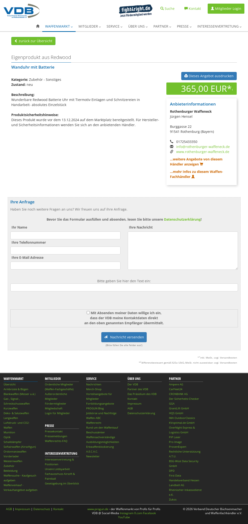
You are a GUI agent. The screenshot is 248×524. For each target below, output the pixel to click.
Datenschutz (41, 509)
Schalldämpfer (13, 442)
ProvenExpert (177, 446)
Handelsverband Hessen (184, 480)
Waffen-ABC (93, 418)
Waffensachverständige (100, 437)
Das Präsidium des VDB (142, 394)
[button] (37, 26)
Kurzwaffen (11, 408)
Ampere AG (176, 384)
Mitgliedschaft (53, 408)
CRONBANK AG (178, 394)
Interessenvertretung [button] (219, 26)
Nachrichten (93, 384)
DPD (172, 470)
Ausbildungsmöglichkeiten (102, 442)
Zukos (172, 499)
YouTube (124, 517)
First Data (175, 475)
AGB (130, 408)
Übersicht (10, 384)
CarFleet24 (175, 389)
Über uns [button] (138, 26)
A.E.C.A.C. (92, 451)
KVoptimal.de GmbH (181, 422)
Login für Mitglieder (57, 413)
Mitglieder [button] (90, 26)
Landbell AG (176, 485)
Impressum (134, 403)
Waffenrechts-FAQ (56, 441)
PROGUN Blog (95, 408)
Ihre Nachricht (141, 227)
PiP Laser (175, 437)
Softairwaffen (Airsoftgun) (20, 446)
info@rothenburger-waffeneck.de (203, 146)
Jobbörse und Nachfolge (101, 413)
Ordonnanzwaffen (15, 451)
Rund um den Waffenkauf (102, 427)
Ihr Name (19, 227)
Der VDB (132, 384)
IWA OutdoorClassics (182, 418)
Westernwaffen (13, 461)
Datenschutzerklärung (182, 219)
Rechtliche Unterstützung (184, 451)
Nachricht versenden (124, 337)
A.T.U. (172, 456)
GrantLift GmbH (179, 408)
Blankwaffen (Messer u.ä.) (19, 394)
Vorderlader (11, 456)
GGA (172, 403)
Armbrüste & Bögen (16, 389)
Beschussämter (95, 432)
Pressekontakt (54, 431)
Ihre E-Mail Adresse (27, 257)
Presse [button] (184, 26)
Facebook (149, 513)
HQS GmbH (176, 413)
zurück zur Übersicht (33, 41)
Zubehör (9, 466)
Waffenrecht (93, 422)
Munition (9, 432)
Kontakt (132, 398)
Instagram (126, 513)
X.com (138, 513)
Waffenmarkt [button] (59, 26)
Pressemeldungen (56, 436)
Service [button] (114, 26)
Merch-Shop (94, 389)
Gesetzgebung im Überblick (62, 483)
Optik (7, 437)
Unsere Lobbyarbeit (57, 469)
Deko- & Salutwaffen (16, 413)
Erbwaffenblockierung (100, 446)
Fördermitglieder (55, 403)
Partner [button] (162, 26)
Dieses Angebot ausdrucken (209, 76)
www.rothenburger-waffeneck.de (202, 151)
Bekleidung (11, 470)
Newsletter (93, 456)
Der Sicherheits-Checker (184, 398)
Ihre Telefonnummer (29, 242)
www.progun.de (97, 509)
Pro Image (175, 442)
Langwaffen (11, 418)
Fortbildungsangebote (100, 403)
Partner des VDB (137, 389)
